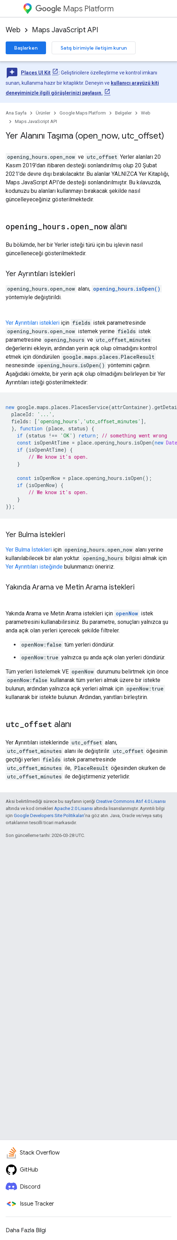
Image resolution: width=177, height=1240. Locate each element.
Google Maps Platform (82, 113)
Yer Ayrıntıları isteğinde (34, 566)
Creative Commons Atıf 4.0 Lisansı (131, 801)
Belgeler (123, 113)
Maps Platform (74, 8)
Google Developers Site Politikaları (49, 815)
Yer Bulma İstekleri (29, 549)
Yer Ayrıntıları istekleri (32, 322)
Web (13, 30)
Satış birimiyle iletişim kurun (94, 48)
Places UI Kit (36, 73)
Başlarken (26, 48)
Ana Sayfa (16, 113)
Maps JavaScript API (65, 30)
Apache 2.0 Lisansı (73, 808)
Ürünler (43, 113)
